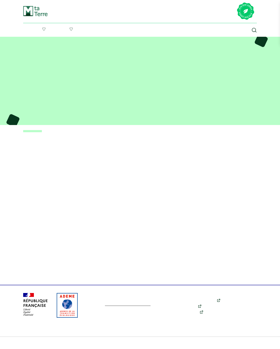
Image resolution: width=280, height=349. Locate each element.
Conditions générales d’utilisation (89, 343)
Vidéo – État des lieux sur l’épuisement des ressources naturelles (78, 39)
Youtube (192, 307)
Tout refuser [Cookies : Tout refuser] (26, 317)
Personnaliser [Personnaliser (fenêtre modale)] (26, 305)
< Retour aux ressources (34, 131)
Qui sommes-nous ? (244, 312)
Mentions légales (52, 343)
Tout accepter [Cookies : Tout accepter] (26, 330)
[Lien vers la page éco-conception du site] (245, 11)
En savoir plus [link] (28, 334)
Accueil (26, 39)
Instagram (193, 313)
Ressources (172, 29)
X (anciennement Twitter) (203, 301)
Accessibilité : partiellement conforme (203, 343)
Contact (237, 317)
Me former (102, 29)
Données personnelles (160, 343)
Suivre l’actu (137, 29)
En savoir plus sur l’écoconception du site (132, 305)
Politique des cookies (128, 343)
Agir (71, 29)
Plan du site (30, 343)
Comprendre (36, 29)
